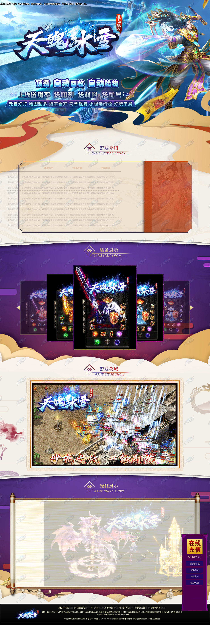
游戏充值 (195, 570)
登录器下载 (195, 564)
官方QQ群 (194, 583)
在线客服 (195, 576)
